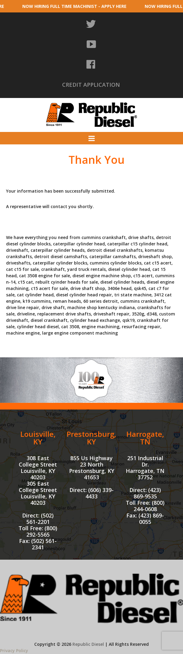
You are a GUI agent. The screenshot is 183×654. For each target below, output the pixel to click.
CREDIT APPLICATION (91, 84)
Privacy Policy (14, 650)
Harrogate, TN (145, 438)
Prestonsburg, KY (91, 438)
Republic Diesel (88, 644)
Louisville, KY (38, 438)
